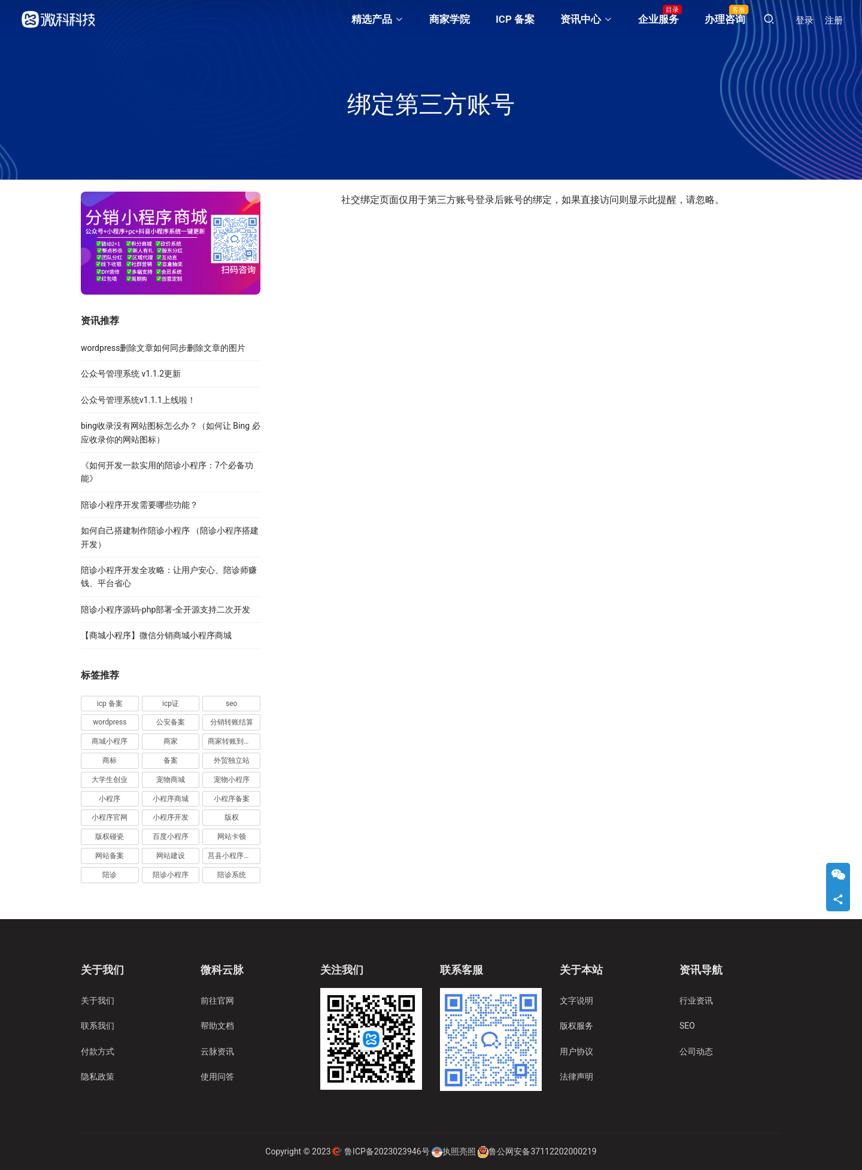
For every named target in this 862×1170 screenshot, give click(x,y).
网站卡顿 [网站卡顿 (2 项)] (231, 836)
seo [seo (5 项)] (231, 703)
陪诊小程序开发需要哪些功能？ (139, 505)
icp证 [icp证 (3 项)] (170, 703)
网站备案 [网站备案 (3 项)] (109, 855)
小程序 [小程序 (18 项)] (109, 799)
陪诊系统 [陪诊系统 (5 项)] (231, 875)
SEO (687, 1025)
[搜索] (769, 19)
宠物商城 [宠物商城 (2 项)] (170, 779)
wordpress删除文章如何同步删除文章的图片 (163, 348)
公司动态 (696, 1051)
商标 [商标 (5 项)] (109, 760)
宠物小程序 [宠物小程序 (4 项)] (232, 779)
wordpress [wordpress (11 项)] (109, 722)
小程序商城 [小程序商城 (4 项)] (171, 799)
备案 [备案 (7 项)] (170, 760)
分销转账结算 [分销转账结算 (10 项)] (231, 722)
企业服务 (658, 19)
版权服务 (576, 1025)
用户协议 (576, 1051)
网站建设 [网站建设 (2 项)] (170, 855)
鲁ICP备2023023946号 (386, 1151)
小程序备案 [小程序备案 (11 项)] (232, 799)
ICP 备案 (515, 19)
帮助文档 (217, 1025)
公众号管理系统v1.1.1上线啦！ (138, 400)
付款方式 (97, 1051)
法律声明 (576, 1076)
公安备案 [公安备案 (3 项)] (170, 722)
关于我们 (97, 1000)
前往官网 (217, 1000)
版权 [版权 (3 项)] (231, 817)
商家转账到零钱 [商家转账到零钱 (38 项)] (233, 741)
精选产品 (371, 19)
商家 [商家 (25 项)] (170, 741)
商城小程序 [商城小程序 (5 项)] (110, 741)
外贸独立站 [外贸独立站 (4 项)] (232, 760)
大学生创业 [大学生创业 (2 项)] (110, 779)
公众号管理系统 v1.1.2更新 (131, 373)
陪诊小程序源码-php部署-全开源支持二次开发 (165, 609)
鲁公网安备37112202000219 (542, 1151)
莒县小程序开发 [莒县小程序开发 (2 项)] (233, 855)
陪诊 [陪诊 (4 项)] (109, 875)
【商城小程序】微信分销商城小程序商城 (156, 635)
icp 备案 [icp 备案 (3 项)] (110, 703)
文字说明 (576, 1000)
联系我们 (97, 1025)
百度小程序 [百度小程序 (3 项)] (171, 836)
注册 (834, 20)
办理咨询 (725, 19)
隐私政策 (97, 1076)
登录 (805, 20)
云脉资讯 (217, 1051)
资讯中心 (580, 19)
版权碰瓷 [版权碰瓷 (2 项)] (109, 836)
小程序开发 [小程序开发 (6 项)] (171, 817)
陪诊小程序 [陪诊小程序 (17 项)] (171, 875)
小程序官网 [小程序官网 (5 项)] (110, 817)
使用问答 (217, 1076)
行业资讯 (696, 1000)
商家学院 (449, 19)
